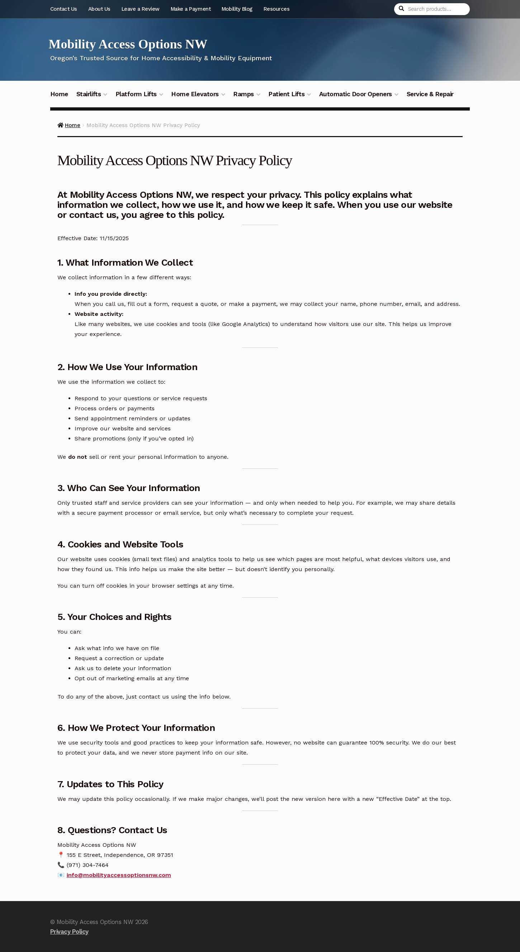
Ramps (243, 94)
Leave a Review (141, 9)
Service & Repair (430, 94)
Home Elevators (194, 94)
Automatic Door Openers (355, 94)
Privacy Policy (69, 931)
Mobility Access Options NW (128, 44)
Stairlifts (88, 94)
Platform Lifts (136, 94)
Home (59, 94)
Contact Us (63, 9)
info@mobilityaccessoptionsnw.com (119, 875)
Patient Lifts (286, 94)
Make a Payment (191, 9)
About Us (99, 9)
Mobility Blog (237, 9)
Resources (277, 9)
